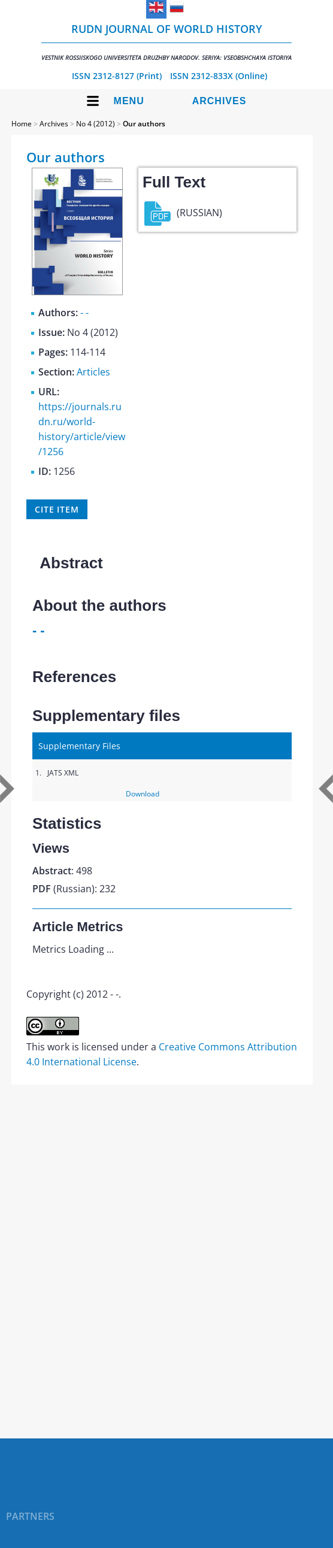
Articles (93, 371)
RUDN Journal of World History (166, 42)
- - (84, 312)
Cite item (57, 509)
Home (21, 124)
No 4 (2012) (95, 124)
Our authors (144, 124)
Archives (219, 101)
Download (142, 794)
